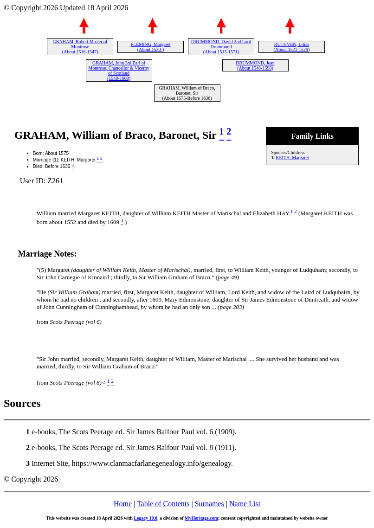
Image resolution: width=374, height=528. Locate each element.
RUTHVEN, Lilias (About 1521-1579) (292, 47)
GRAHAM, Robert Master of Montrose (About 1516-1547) (80, 46)
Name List (244, 504)
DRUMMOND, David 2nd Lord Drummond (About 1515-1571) (221, 46)
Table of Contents (163, 504)
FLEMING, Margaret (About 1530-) (151, 47)
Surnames (209, 504)
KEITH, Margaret (292, 157)
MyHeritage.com (201, 518)
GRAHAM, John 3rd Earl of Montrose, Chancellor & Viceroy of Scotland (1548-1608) (118, 70)
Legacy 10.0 (145, 518)
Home (123, 504)
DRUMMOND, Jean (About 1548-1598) (255, 65)
